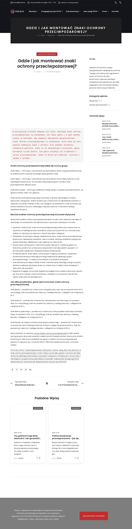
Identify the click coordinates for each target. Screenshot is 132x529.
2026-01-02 (106, 121)
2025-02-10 (106, 148)
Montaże (32, 11)
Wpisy (43, 35)
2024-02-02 (42, 54)
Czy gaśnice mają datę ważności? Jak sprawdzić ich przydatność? (27, 438)
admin (108, 129)
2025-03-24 (106, 135)
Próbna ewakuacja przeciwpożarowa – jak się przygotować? (65, 438)
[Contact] (116, 2)
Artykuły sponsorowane (98, 105)
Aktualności (51, 35)
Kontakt (115, 11)
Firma (104, 11)
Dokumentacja (72, 11)
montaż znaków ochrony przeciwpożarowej (49, 333)
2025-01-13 (55, 433)
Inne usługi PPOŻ (90, 11)
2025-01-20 (18, 433)
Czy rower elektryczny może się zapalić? (110, 139)
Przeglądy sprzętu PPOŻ (51, 11)
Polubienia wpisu (53, 72)
